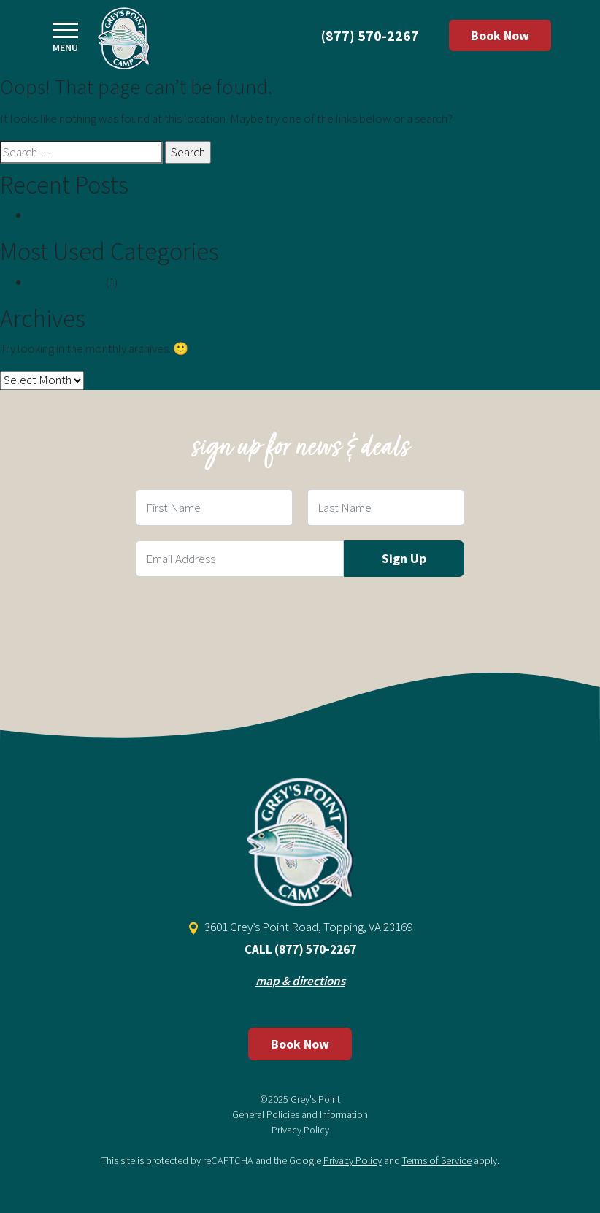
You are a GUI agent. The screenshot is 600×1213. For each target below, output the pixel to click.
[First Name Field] (214, 507)
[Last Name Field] (385, 507)
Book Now (500, 35)
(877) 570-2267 (370, 35)
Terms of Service (437, 1160)
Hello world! (60, 215)
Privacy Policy (300, 1129)
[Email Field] (240, 558)
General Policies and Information (300, 1114)
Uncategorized (66, 282)
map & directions (300, 981)
